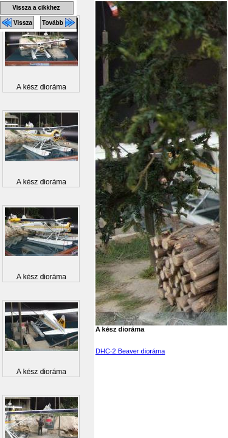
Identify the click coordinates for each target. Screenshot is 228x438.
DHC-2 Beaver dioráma (130, 351)
